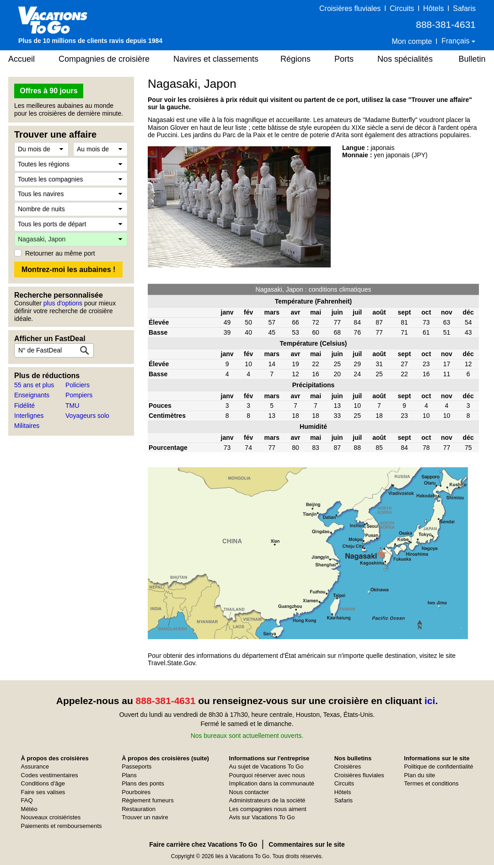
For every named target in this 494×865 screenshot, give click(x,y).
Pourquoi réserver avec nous (267, 775)
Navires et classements (215, 59)
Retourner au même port (60, 253)
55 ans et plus (34, 385)
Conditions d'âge (43, 783)
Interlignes (29, 415)
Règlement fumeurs (147, 800)
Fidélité (24, 405)
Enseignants (31, 395)
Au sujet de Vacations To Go (266, 766)
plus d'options (62, 303)
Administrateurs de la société (267, 800)
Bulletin (471, 59)
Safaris (464, 8)
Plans (129, 775)
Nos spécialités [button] (405, 59)
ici (429, 700)
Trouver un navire (145, 817)
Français (456, 41)
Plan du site (419, 775)
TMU (72, 405)
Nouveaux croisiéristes (51, 817)
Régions (295, 59)
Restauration (139, 809)
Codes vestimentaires (49, 775)
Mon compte (412, 41)
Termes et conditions (431, 783)
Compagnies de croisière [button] (104, 59)
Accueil (21, 59)
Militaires (26, 425)
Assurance (35, 766)
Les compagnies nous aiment (267, 809)
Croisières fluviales (350, 8)
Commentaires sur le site (306, 844)
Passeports (136, 766)
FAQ (27, 800)
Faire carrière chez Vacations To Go (203, 844)
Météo (29, 809)
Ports (344, 59)
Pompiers (78, 395)
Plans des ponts (143, 783)
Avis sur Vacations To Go (262, 817)
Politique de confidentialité (438, 766)
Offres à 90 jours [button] (48, 91)
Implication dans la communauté (271, 783)
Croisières (347, 766)
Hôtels (433, 8)
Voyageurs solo (87, 415)
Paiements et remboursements (61, 825)
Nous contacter (249, 792)
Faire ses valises (43, 792)
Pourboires (136, 792)
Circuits (402, 8)
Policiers (77, 385)
